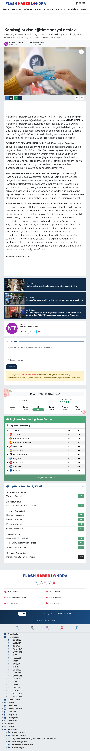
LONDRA (48, 10)
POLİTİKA (73, 10)
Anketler (10, 721)
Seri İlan (10, 712)
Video (9, 703)
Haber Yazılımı (40, 621)
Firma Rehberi (13, 709)
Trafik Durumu (53, 592)
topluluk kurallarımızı (29, 375)
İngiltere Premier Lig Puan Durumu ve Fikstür (32, 739)
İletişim (9, 727)
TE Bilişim (51, 621)
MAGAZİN (61, 10)
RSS (22, 614)
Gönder (11, 367)
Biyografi (11, 718)
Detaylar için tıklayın (45, 478)
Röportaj (10, 715)
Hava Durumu (11, 592)
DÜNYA (5, 10)
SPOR (13, 655)
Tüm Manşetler (53, 597)
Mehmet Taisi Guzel (29, 327)
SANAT (84, 10)
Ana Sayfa (11, 634)
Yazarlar (10, 706)
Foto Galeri (12, 700)
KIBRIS (38, 10)
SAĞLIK (14, 664)
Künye (9, 724)
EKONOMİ (16, 10)
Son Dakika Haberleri (14, 603)
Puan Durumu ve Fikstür (15, 597)
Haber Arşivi (52, 603)
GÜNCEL (28, 10)
